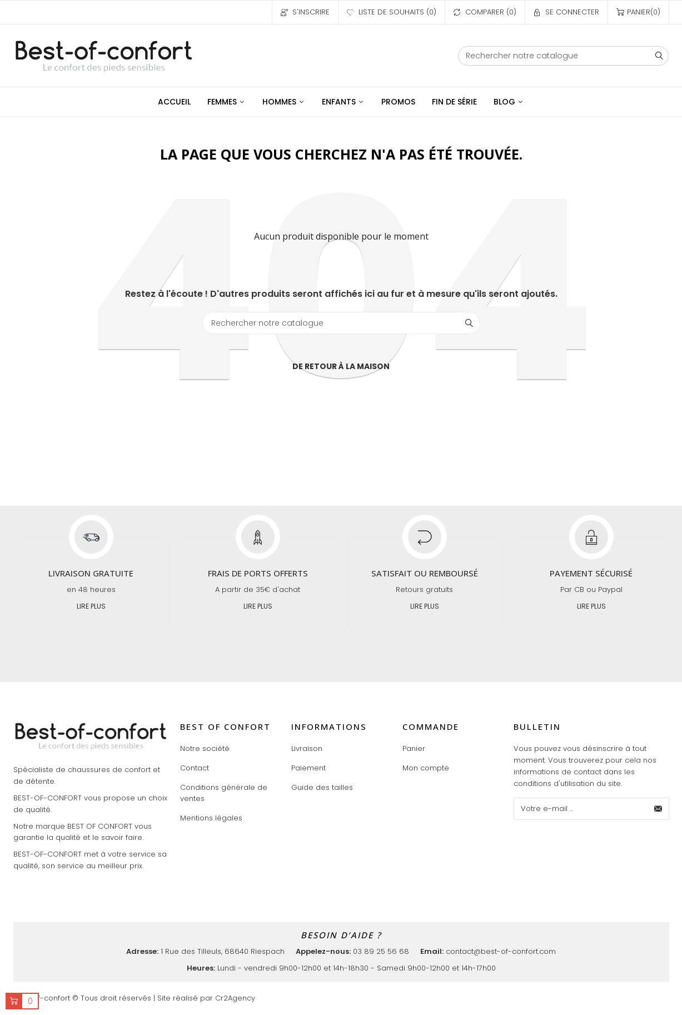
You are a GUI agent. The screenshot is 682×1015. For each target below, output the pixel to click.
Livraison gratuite (90, 573)
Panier (413, 748)
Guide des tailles (322, 787)
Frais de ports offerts (258, 573)
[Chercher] (563, 56)
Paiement (308, 768)
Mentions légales (211, 818)
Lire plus (91, 606)
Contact (194, 768)
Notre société (205, 748)
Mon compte (425, 768)
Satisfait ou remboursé (424, 573)
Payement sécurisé (591, 573)
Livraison (306, 748)
